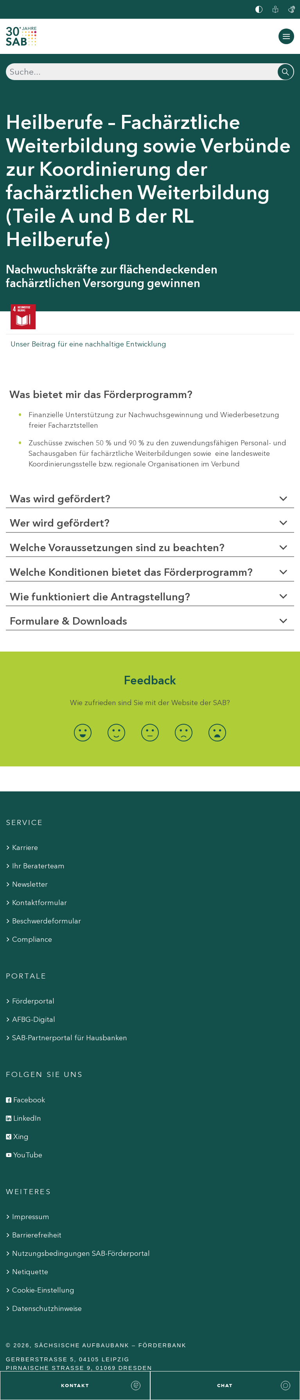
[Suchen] (150, 71)
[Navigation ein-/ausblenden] (286, 36)
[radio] (83, 732)
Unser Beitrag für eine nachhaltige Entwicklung (88, 344)
